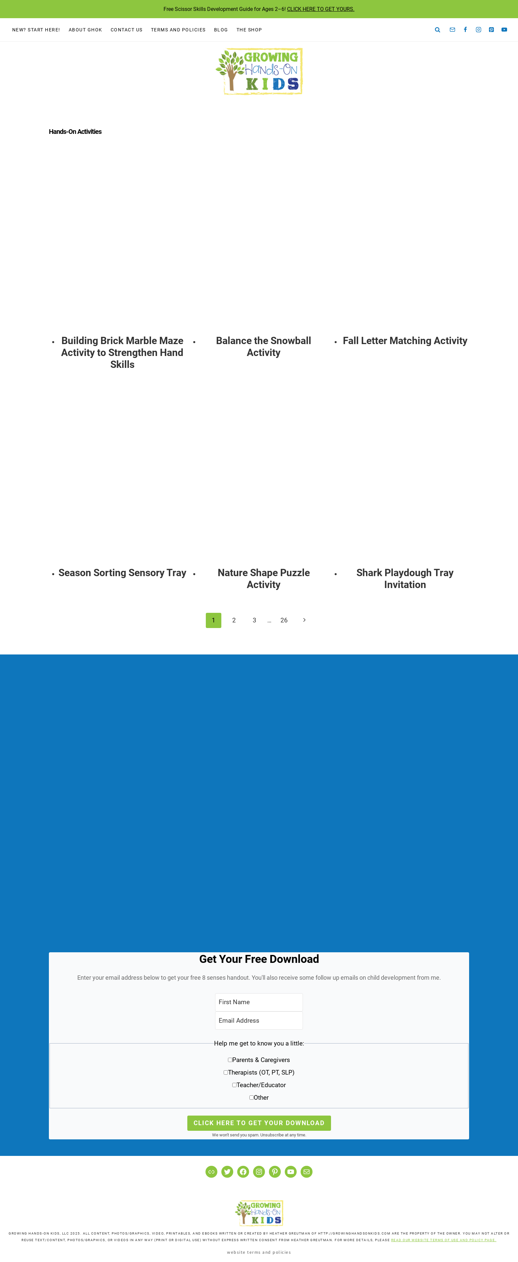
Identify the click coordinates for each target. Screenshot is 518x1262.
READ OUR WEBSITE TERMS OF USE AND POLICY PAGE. (444, 1240)
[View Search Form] (438, 30)
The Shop (249, 29)
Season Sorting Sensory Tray (122, 572)
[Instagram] (478, 29)
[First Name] (259, 1002)
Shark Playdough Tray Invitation (405, 578)
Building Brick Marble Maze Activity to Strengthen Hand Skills (122, 352)
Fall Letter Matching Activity (405, 340)
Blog (221, 29)
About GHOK (85, 29)
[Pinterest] (491, 29)
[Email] (452, 29)
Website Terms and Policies (259, 1252)
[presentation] (122, 243)
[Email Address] (259, 1020)
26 (284, 620)
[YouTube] (504, 29)
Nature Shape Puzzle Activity (264, 578)
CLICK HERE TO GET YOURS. (320, 9)
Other (261, 1097)
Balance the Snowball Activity (263, 346)
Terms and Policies (178, 29)
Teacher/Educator (261, 1085)
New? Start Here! (36, 29)
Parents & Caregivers (261, 1060)
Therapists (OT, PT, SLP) (261, 1072)
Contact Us (127, 29)
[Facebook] (465, 29)
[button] (259, 1072)
